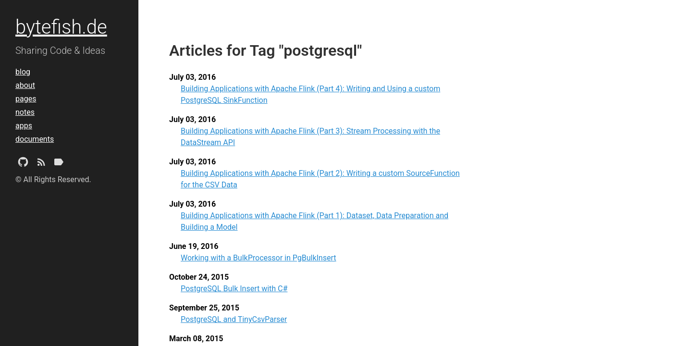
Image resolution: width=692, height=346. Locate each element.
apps (23, 125)
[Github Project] (23, 164)
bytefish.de (61, 27)
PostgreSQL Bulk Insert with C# (234, 288)
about (25, 85)
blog (22, 71)
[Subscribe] (41, 164)
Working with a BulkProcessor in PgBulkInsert (258, 257)
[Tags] (58, 164)
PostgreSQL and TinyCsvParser (234, 319)
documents (34, 139)
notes (25, 112)
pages (25, 98)
